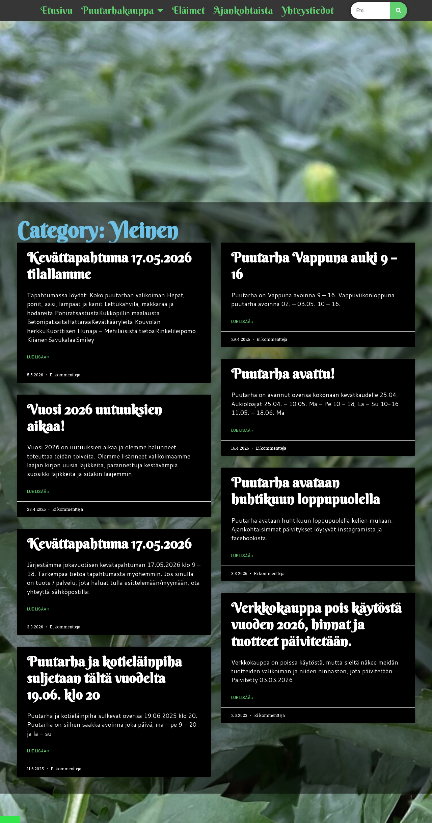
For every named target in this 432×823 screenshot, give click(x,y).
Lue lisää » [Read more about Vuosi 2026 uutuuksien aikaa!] (38, 491)
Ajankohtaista (243, 10)
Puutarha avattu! (283, 373)
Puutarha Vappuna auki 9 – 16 (314, 266)
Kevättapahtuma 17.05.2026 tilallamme (109, 266)
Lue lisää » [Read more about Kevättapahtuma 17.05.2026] (38, 609)
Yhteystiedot (308, 10)
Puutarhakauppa (122, 10)
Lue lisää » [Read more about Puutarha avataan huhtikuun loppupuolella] (242, 555)
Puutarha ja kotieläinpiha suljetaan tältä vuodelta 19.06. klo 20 (104, 678)
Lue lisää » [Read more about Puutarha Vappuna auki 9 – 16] (242, 321)
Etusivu (56, 10)
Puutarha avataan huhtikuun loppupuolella (305, 491)
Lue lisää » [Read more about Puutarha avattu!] (242, 430)
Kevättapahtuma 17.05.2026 (109, 543)
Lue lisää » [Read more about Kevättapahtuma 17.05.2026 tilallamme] (38, 357)
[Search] (398, 10)
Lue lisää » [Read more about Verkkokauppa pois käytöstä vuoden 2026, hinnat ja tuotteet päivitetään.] (242, 697)
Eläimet (188, 10)
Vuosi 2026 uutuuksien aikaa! (94, 418)
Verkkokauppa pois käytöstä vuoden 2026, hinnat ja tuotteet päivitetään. (316, 624)
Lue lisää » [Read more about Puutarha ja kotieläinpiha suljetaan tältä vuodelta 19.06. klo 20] (38, 751)
